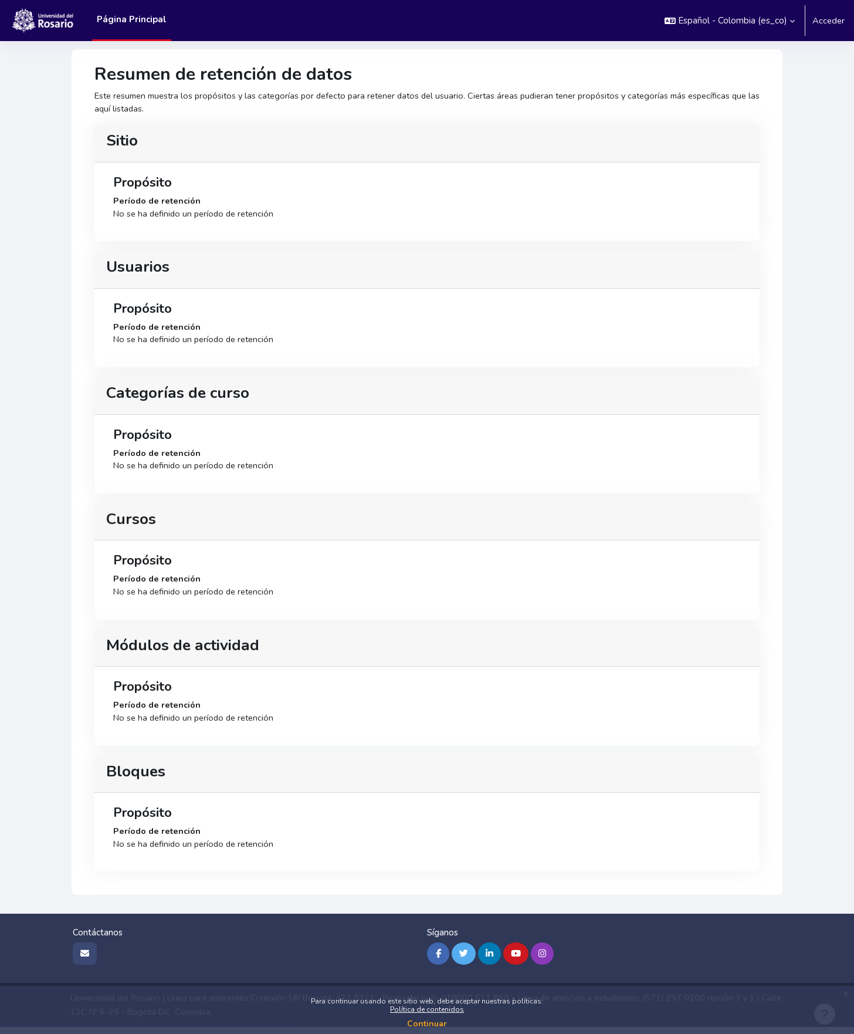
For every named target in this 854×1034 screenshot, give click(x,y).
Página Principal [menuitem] (132, 19)
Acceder (828, 20)
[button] (728, 20)
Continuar (427, 1023)
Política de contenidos (427, 1009)
